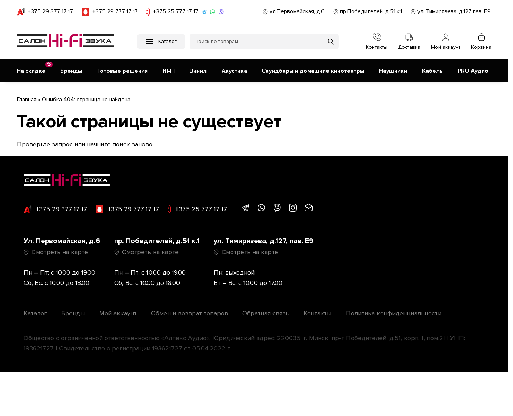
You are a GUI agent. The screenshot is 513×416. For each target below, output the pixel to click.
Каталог (35, 312)
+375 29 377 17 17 (45, 12)
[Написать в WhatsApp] (213, 12)
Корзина (481, 41)
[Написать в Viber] (221, 12)
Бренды (73, 312)
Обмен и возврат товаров (189, 312)
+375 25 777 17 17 (172, 12)
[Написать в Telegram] (204, 12)
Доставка (409, 41)
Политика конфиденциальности (393, 312)
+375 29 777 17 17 (110, 12)
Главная (27, 98)
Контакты (376, 41)
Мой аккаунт (445, 41)
